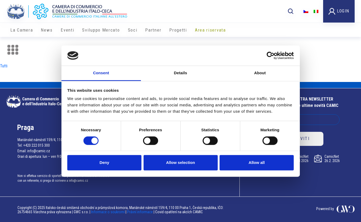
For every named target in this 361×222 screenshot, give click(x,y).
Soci (132, 30)
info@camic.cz (38, 151)
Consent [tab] (101, 73)
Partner (153, 30)
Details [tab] (180, 73)
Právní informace (140, 212)
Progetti (178, 30)
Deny (104, 162)
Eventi (67, 30)
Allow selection (180, 162)
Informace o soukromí (108, 212)
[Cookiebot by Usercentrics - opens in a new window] (270, 55)
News (47, 30)
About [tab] (260, 73)
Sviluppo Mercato (101, 30)
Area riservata (210, 30)
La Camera (21, 30)
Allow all (257, 162)
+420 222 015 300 (36, 145)
